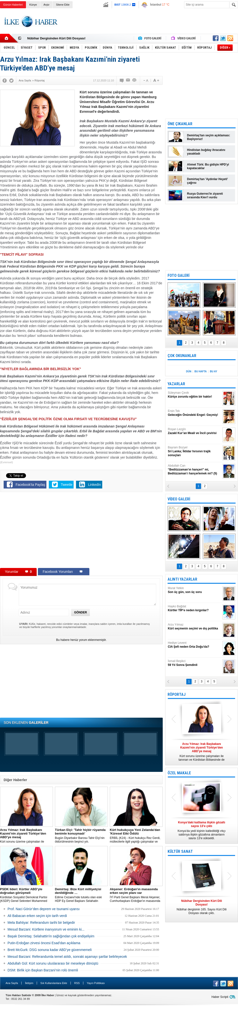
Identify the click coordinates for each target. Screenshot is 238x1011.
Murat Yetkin (194, 590)
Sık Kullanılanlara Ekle (53, 983)
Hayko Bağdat (194, 608)
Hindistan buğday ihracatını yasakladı (206, 151)
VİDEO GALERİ (179, 499)
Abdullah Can (194, 469)
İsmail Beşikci (194, 663)
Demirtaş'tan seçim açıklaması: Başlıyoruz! (208, 137)
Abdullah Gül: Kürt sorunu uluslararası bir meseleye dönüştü (53, 963)
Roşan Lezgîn (194, 431)
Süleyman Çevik (194, 395)
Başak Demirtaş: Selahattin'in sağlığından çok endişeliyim (51, 936)
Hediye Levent (194, 645)
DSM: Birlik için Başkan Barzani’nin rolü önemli (43, 970)
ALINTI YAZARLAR (182, 579)
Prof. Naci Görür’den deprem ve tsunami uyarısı (44, 909)
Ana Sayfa (12, 983)
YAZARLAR (176, 384)
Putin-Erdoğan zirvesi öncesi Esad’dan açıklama (44, 943)
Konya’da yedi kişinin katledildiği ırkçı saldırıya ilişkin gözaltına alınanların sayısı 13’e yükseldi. (202, 830)
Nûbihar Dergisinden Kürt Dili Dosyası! (56, 38)
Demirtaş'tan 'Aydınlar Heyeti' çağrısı (207, 180)
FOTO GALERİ (178, 275)
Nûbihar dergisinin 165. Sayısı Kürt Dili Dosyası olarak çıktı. (202, 907)
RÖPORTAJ (177, 694)
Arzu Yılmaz (194, 626)
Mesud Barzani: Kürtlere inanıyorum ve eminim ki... (46, 929)
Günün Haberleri (13, 4)
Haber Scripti (220, 997)
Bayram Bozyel (194, 451)
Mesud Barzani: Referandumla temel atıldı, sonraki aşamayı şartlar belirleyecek (67, 957)
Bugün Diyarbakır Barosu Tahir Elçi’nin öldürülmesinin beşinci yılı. (81, 835)
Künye (33, 4)
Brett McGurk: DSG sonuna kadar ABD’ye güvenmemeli (50, 950)
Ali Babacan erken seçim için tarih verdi (37, 916)
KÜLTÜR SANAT (180, 851)
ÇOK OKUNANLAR (182, 355)
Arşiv (46, 4)
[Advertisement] (81, 531)
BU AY (213, 371)
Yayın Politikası (96, 983)
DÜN (188, 371)
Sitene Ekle (62, 4)
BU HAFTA (201, 371)
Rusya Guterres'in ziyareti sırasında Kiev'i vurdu (205, 195)
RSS (77, 983)
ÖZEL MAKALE (179, 773)
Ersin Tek (194, 413)
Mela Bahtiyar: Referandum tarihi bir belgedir (41, 922)
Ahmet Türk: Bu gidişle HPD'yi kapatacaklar (208, 166)
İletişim (29, 983)
